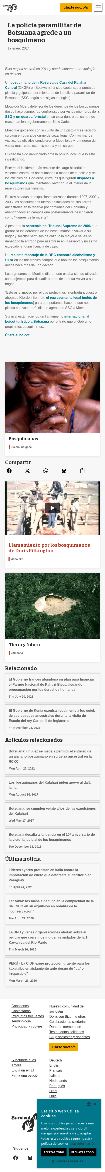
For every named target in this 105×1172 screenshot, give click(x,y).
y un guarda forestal (25, 116)
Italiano (54, 1075)
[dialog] (69, 1133)
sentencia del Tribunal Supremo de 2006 (58, 226)
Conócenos (20, 1006)
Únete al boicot (17, 335)
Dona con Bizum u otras (67, 1016)
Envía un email (22, 1070)
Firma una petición (25, 1075)
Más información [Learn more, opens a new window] (82, 1143)
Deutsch (55, 1060)
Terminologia (21, 1021)
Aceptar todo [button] (54, 1152)
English (54, 1065)
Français (55, 1070)
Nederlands (58, 1081)
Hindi (53, 1091)
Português (57, 1086)
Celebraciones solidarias (67, 1021)
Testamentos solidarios (66, 1032)
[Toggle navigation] (98, 7)
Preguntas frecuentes (27, 1016)
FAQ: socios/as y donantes (69, 1037)
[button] (68, 1161)
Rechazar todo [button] (82, 1152)
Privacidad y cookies (27, 1026)
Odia (53, 1096)
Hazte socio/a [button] (76, 7)
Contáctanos (21, 1011)
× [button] (94, 1104)
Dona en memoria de (65, 1027)
